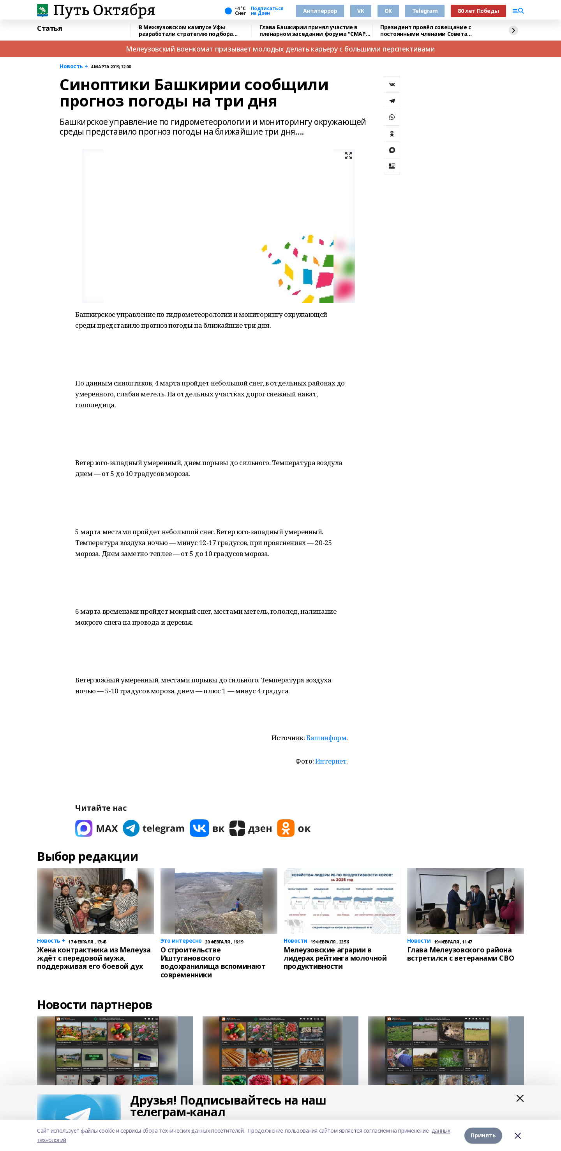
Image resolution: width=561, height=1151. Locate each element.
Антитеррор (320, 10)
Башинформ (326, 737)
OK (388, 10)
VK (360, 10)
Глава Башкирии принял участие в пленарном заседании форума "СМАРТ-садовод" (315, 30)
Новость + (74, 66)
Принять (483, 1135)
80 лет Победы (478, 10)
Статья (49, 28)
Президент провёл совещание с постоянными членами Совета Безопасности (425, 30)
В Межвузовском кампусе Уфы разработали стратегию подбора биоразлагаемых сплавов (186, 30)
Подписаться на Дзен (267, 11)
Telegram (425, 10)
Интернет (331, 761)
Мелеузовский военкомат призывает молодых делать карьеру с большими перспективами (280, 48)
